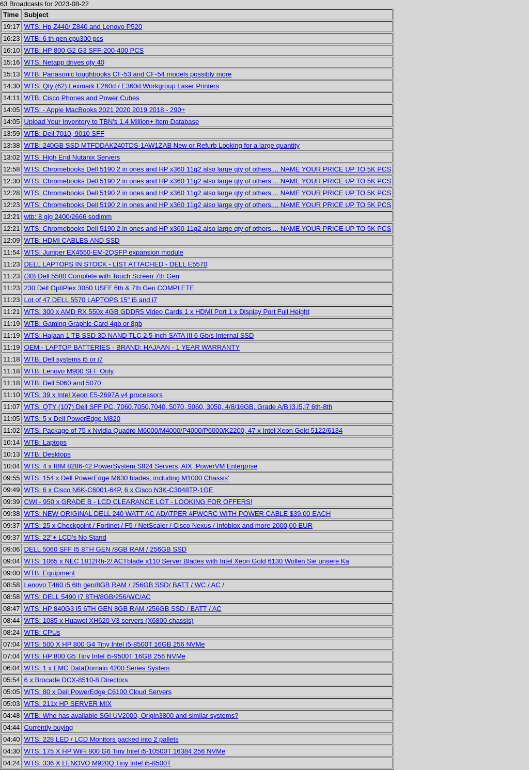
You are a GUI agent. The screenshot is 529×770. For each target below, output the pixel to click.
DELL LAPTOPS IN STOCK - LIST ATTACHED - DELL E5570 (116, 264)
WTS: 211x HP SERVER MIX (68, 704)
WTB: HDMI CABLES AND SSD (72, 240)
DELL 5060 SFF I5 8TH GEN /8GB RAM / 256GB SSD (105, 549)
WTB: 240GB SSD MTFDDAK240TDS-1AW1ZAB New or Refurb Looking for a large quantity (162, 145)
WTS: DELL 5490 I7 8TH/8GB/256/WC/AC (87, 597)
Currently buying (48, 727)
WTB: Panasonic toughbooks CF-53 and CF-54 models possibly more (128, 74)
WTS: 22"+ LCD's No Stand (65, 537)
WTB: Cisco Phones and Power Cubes (81, 98)
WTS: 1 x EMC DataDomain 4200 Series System (97, 668)
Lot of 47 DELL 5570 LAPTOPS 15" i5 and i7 (91, 300)
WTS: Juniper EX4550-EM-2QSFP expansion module (103, 252)
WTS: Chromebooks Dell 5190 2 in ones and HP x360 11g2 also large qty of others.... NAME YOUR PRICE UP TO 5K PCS (208, 169)
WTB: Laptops (45, 442)
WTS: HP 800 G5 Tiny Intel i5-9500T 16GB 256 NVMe (104, 656)
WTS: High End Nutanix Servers (72, 157)
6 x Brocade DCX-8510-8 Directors (76, 680)
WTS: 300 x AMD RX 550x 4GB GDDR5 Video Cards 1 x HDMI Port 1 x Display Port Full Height (166, 312)
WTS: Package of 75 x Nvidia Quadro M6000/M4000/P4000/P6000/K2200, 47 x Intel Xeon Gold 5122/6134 (183, 430)
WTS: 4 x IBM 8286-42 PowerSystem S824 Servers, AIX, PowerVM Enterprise (141, 466)
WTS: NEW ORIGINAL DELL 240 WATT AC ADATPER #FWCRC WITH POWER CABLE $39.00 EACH (177, 513)
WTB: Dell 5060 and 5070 (62, 383)
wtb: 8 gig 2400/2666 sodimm (68, 217)
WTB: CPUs (42, 632)
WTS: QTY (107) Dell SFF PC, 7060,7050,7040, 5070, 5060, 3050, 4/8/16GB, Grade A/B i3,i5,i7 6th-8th (178, 407)
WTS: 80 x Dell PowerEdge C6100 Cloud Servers (98, 692)
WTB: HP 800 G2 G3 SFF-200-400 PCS (84, 50)
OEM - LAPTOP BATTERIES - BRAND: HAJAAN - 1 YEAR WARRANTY (132, 347)
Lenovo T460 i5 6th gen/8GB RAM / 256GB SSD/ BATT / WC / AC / (124, 585)
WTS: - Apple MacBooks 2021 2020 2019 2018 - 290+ (104, 110)
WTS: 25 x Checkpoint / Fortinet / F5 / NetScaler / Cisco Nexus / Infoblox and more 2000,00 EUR (168, 525)
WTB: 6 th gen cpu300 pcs (63, 38)
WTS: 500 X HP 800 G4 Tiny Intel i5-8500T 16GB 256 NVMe (114, 644)
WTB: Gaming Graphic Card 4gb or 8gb (83, 323)
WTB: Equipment (49, 573)
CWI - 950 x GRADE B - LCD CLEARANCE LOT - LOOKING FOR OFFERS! (138, 502)
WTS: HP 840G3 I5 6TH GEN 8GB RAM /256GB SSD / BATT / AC (123, 608)
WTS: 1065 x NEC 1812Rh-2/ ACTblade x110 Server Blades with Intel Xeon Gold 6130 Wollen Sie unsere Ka (186, 561)
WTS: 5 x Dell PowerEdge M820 (72, 418)
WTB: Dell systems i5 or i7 (63, 359)
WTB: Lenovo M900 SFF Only (69, 371)
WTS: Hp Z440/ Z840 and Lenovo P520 (83, 26)
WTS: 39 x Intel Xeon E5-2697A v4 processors (93, 395)
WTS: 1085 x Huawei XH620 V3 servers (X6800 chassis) (109, 620)
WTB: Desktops (47, 454)
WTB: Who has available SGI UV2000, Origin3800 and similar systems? (131, 715)
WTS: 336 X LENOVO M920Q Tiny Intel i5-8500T (98, 763)
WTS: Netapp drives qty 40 (64, 62)
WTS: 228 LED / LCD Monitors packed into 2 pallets (101, 739)
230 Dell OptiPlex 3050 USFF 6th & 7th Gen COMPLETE (109, 288)
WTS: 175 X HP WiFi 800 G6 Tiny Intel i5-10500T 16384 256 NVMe (125, 751)
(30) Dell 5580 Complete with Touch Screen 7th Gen (101, 276)
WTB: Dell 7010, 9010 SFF (64, 133)
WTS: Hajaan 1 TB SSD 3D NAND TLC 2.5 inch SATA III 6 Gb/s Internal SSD (139, 335)
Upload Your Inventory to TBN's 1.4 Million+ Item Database (111, 121)
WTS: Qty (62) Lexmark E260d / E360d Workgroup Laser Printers (122, 86)
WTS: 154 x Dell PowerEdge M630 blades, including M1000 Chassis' (126, 478)
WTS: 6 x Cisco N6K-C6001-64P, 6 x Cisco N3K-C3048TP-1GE (118, 490)
